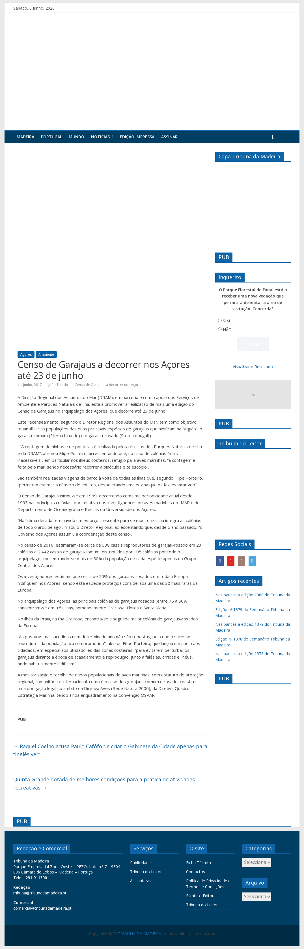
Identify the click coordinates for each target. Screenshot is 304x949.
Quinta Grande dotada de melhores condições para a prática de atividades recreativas (104, 783)
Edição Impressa (137, 136)
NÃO (227, 329)
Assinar (169, 136)
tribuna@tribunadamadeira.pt (39, 893)
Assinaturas (140, 880)
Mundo (76, 136)
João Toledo (58, 384)
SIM (226, 320)
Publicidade (140, 862)
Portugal (51, 136)
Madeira (25, 136)
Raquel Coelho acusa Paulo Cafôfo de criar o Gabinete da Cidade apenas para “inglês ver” (110, 750)
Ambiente (46, 354)
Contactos (195, 871)
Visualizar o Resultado (253, 366)
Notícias (100, 136)
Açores (26, 354)
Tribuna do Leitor (146, 871)
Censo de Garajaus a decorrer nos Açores (108, 384)
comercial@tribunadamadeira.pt (42, 908)
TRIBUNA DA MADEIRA (139, 933)
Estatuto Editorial (201, 895)
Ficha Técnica (198, 862)
